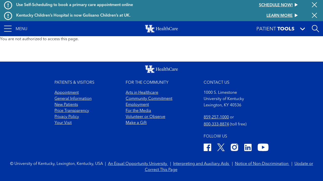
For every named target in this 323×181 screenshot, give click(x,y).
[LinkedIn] (248, 148)
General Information (73, 99)
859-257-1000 (216, 117)
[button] (15, 28)
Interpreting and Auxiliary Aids (201, 164)
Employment (137, 105)
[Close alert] (314, 5)
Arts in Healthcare (142, 93)
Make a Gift (136, 123)
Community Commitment (149, 99)
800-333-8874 (216, 124)
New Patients (66, 105)
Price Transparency (72, 111)
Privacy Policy (67, 117)
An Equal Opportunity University (138, 164)
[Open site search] (315, 28)
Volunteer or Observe (145, 117)
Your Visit (63, 123)
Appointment (67, 93)
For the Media (138, 111)
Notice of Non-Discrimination (262, 164)
